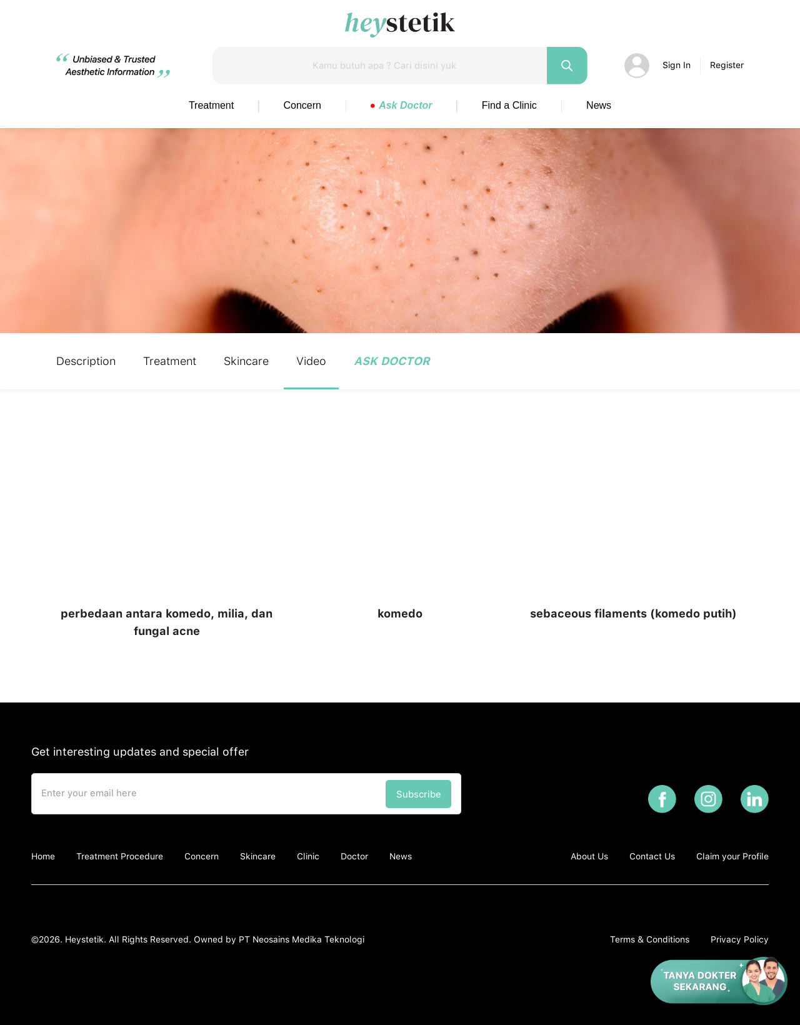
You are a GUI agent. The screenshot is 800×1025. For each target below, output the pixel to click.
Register (727, 65)
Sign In (676, 65)
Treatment (211, 105)
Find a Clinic (509, 105)
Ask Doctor (401, 105)
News (598, 105)
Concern (302, 105)
